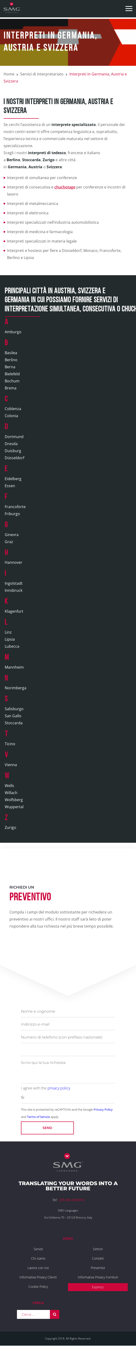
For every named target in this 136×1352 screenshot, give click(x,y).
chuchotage (64, 187)
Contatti (98, 1258)
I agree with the (45, 1088)
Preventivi (98, 1268)
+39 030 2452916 (71, 1200)
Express (98, 1287)
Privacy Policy (103, 1109)
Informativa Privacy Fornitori (98, 1277)
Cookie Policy (38, 1286)
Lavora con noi (38, 1268)
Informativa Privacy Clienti (38, 1277)
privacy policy (59, 1088)
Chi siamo (38, 1258)
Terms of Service (38, 1117)
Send (47, 1128)
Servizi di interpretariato (42, 74)
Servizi (38, 1249)
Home (9, 74)
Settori (98, 1249)
